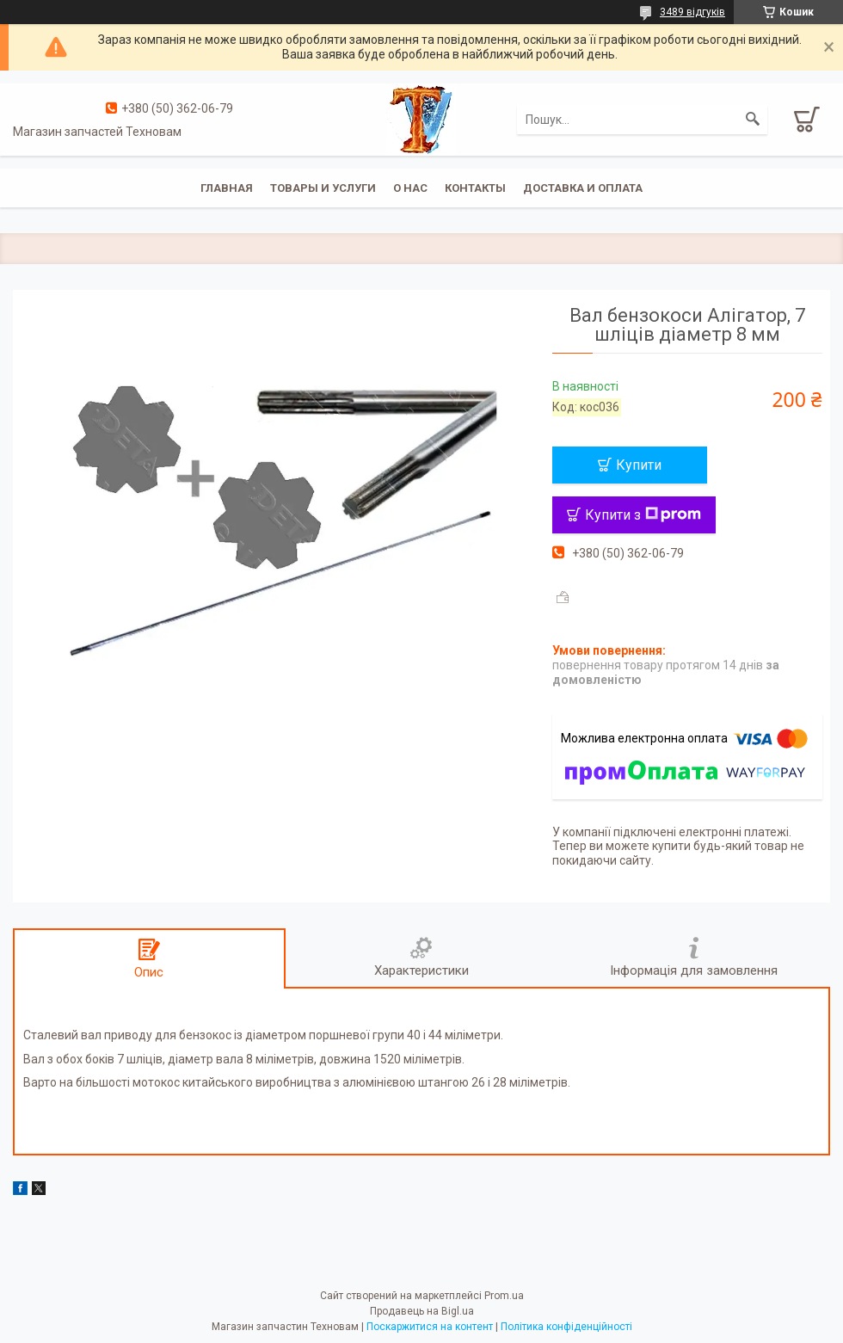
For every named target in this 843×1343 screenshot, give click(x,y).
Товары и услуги (323, 188)
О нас (410, 188)
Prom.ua (504, 1296)
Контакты (475, 188)
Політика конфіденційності (566, 1327)
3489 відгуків (692, 12)
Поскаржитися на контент (429, 1327)
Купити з (643, 515)
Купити (638, 465)
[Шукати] (752, 119)
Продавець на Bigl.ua (422, 1311)
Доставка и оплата (583, 188)
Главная (226, 188)
